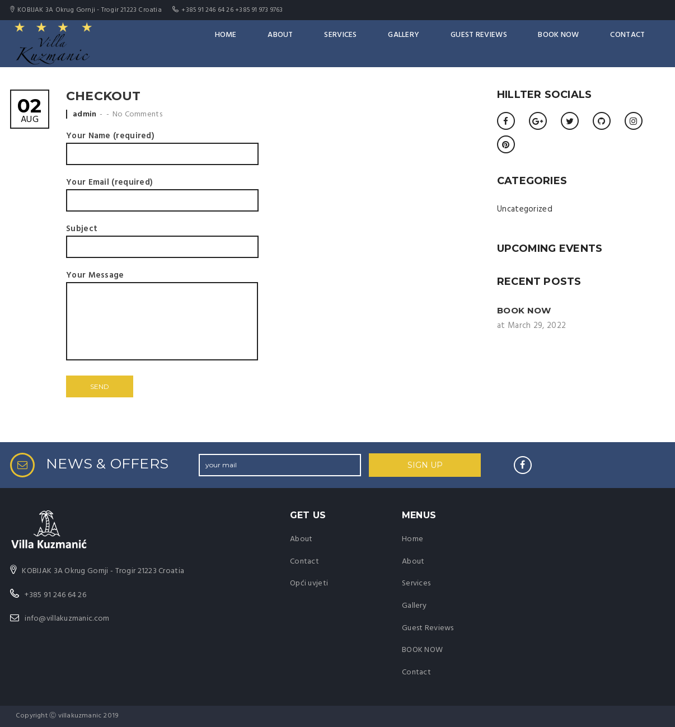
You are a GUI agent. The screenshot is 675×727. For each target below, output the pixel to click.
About (336, 43)
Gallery (440, 43)
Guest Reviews (505, 43)
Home (290, 43)
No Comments (137, 114)
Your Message (162, 317)
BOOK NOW (576, 43)
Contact (636, 43)
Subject (162, 238)
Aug (30, 111)
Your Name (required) (162, 145)
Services (386, 43)
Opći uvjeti (309, 583)
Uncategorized (524, 209)
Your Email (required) (162, 191)
